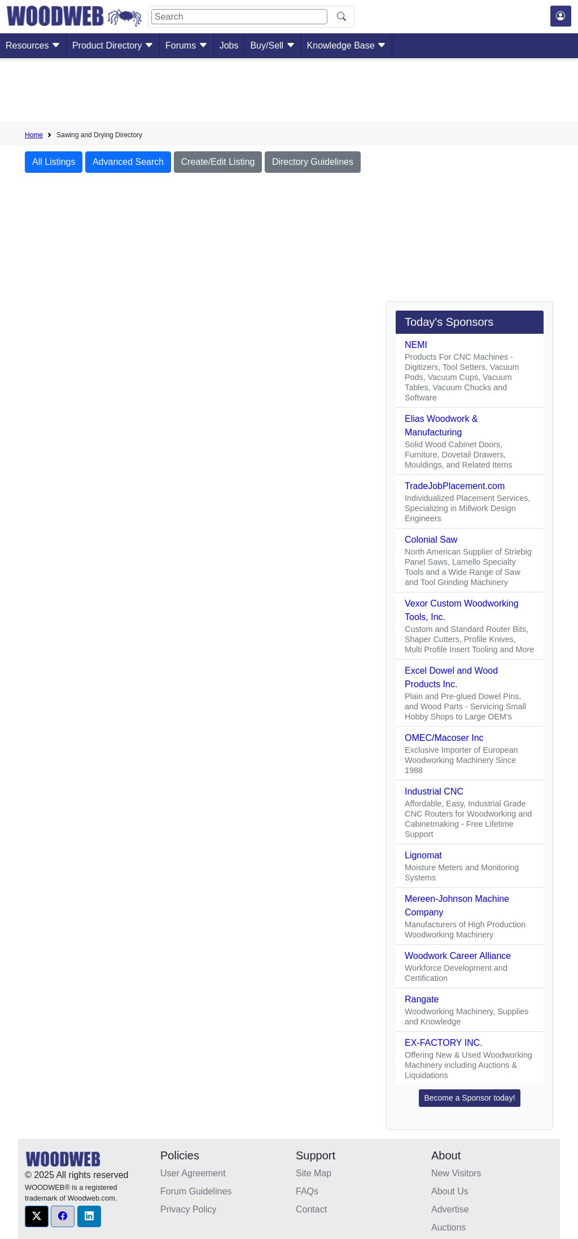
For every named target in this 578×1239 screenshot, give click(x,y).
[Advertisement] (289, 92)
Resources (33, 45)
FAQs (307, 1191)
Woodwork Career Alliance (458, 956)
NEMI (416, 345)
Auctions (448, 1227)
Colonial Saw (431, 539)
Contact (311, 1209)
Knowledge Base (347, 45)
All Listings (53, 162)
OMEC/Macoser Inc (444, 738)
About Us (449, 1191)
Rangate (422, 999)
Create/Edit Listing (218, 162)
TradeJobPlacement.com (455, 486)
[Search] (239, 16)
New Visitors (456, 1173)
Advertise (450, 1209)
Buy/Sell (272, 45)
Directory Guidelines (312, 162)
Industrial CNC (434, 791)
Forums (186, 45)
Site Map (313, 1173)
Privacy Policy (188, 1209)
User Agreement (193, 1173)
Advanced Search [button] (128, 162)
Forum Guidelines (195, 1191)
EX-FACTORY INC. (444, 1043)
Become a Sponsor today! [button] (469, 1097)
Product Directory (113, 45)
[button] (37, 1216)
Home (34, 135)
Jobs (229, 45)
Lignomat (423, 855)
